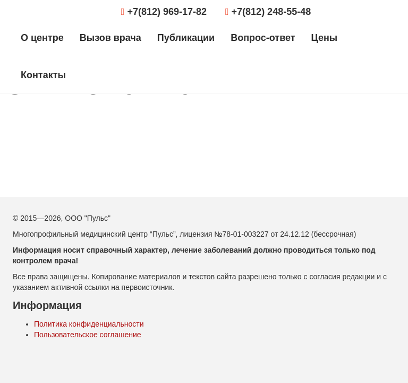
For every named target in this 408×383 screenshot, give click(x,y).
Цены (324, 37)
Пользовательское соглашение (87, 334)
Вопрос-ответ (263, 37)
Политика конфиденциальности (89, 324)
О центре (42, 37)
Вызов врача (110, 37)
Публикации (186, 37)
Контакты (43, 75)
